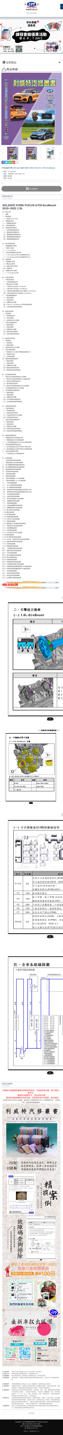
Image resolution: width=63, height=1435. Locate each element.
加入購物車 (31, 188)
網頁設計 (26, 1431)
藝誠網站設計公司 (34, 1431)
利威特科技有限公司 (31, 6)
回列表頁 (31, 1413)
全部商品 (31, 63)
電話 (23, 1424)
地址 (22, 1426)
